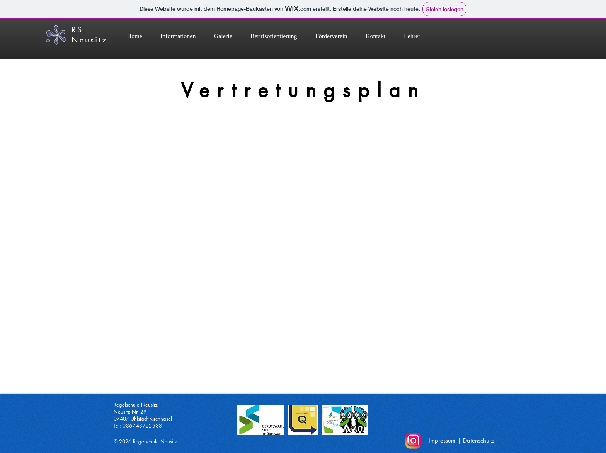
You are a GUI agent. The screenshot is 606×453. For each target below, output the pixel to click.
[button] (273, 36)
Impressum (442, 440)
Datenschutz (478, 440)
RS (77, 30)
